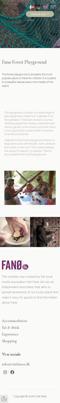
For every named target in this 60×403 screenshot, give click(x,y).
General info (38, 14)
